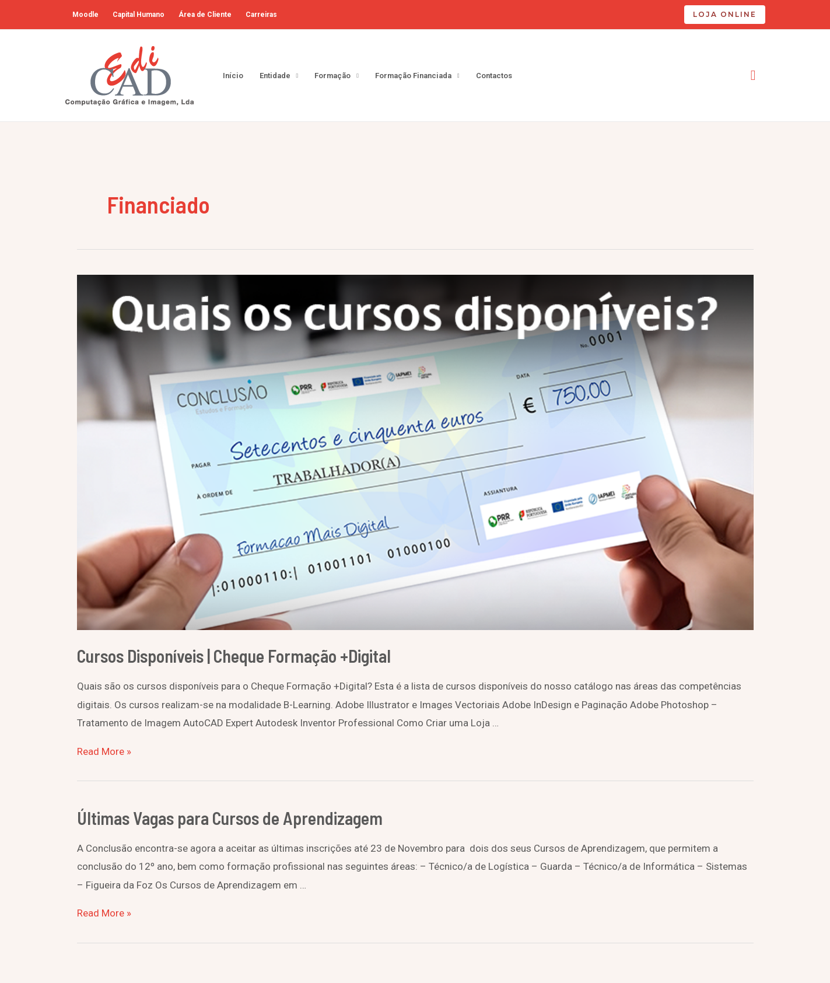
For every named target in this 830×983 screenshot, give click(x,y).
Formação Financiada (413, 75)
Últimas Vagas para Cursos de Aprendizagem (230, 817)
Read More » (104, 751)
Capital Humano (138, 15)
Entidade (275, 75)
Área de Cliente (205, 15)
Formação (332, 75)
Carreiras (261, 15)
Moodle (85, 15)
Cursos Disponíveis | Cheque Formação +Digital (234, 655)
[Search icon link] (753, 75)
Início (233, 75)
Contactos (494, 75)
